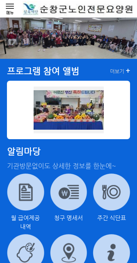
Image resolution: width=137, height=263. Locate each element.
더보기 (120, 71)
